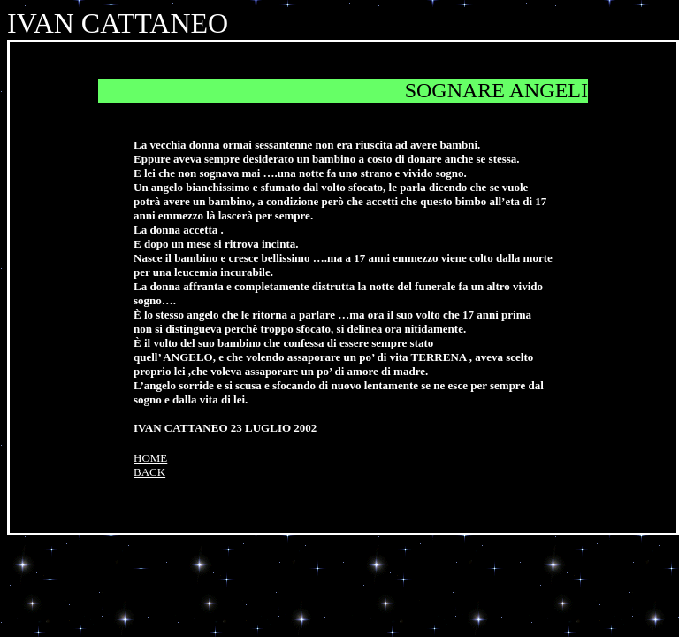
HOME (150, 457)
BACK (149, 472)
